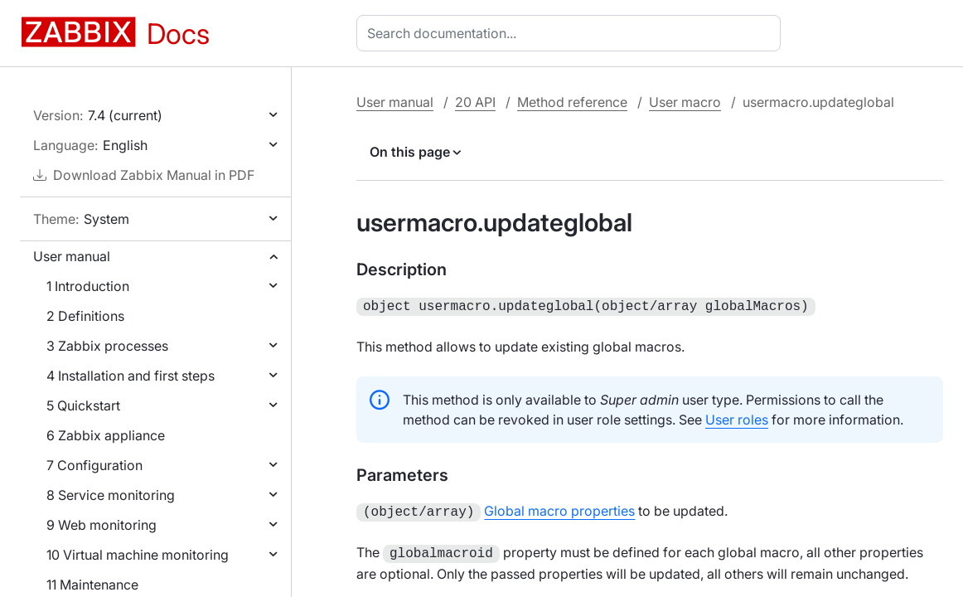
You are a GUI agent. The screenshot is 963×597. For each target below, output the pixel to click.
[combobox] (571, 33)
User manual (71, 256)
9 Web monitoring (101, 525)
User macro (685, 102)
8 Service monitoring (110, 495)
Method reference (572, 102)
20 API (475, 102)
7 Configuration (94, 465)
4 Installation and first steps (130, 375)
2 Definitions (85, 316)
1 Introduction (87, 286)
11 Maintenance (92, 584)
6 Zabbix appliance (105, 435)
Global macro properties (559, 509)
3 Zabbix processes (107, 345)
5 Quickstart (83, 405)
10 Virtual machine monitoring (137, 554)
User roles (736, 418)
